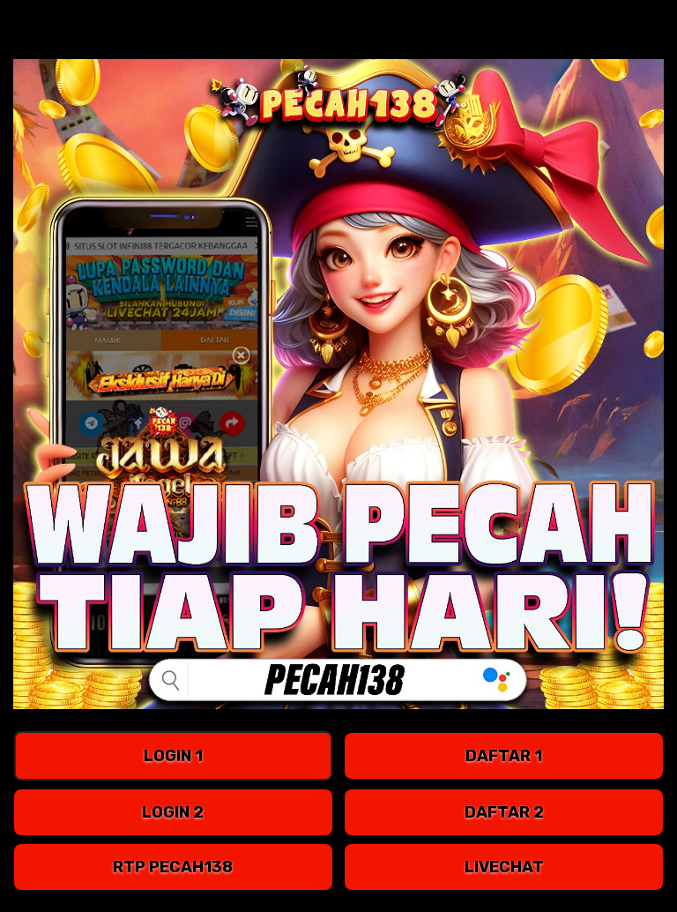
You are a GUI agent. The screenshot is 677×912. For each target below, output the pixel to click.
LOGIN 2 (173, 812)
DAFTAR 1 (503, 756)
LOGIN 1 (173, 756)
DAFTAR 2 (504, 812)
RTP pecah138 (173, 867)
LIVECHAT (504, 867)
